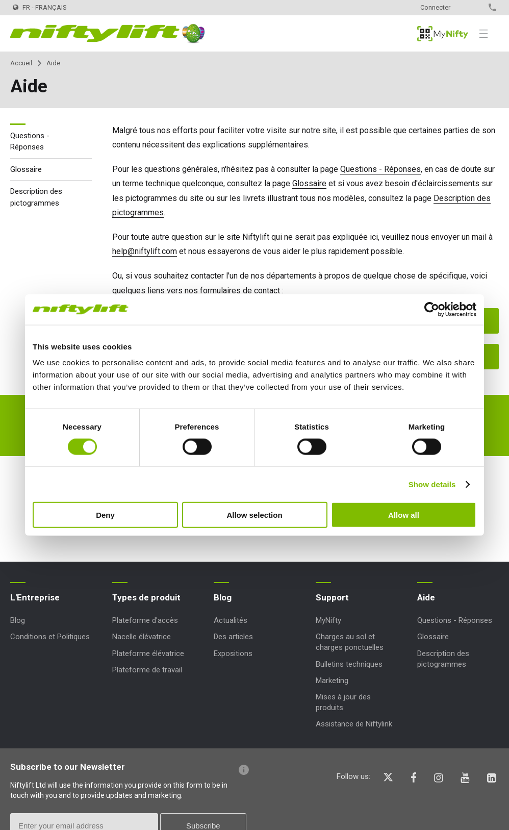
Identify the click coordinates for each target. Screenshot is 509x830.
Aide (426, 597)
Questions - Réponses (380, 169)
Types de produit (146, 597)
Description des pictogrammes (36, 197)
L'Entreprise (35, 597)
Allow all (403, 515)
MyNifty (442, 33)
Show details (432, 484)
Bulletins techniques (349, 664)
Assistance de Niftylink (354, 723)
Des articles (233, 636)
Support (332, 597)
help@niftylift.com (144, 251)
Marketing (332, 680)
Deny (105, 515)
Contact (474, 7)
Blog (17, 620)
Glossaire (309, 183)
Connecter (435, 7)
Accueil (21, 63)
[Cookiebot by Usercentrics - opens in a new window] (431, 309)
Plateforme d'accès (145, 620)
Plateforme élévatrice (148, 653)
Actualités (230, 620)
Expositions (233, 653)
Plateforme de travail (147, 669)
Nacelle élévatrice (141, 636)
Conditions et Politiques (50, 636)
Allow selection (254, 515)
